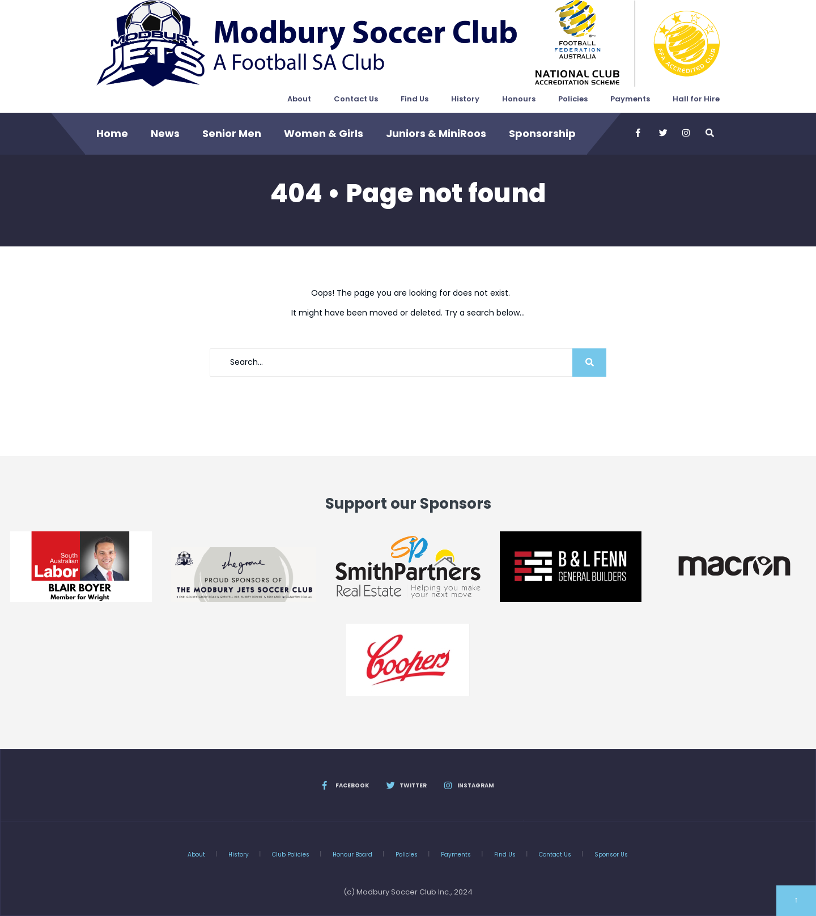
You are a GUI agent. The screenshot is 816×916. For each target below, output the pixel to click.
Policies (573, 98)
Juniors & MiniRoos (436, 133)
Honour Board (352, 854)
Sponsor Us (611, 854)
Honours (519, 98)
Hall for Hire (696, 98)
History (465, 98)
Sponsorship (542, 133)
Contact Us (356, 98)
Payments (630, 98)
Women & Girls (323, 133)
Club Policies (290, 854)
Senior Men (231, 133)
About (299, 98)
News (165, 133)
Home (112, 133)
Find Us (414, 98)
